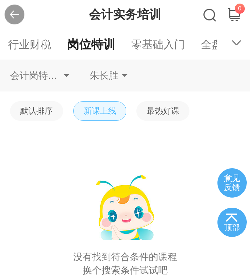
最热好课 (163, 110)
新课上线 (100, 110)
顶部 (232, 227)
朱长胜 (104, 75)
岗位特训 (91, 44)
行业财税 (29, 44)
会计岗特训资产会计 (39, 75)
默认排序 (36, 110)
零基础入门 (158, 44)
